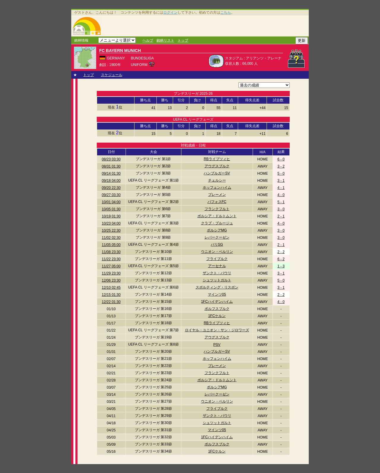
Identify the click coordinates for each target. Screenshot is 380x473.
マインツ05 (217, 294)
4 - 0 (280, 195)
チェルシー (217, 180)
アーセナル (217, 266)
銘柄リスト (165, 40)
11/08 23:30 (111, 252)
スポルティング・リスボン (217, 287)
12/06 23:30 (111, 280)
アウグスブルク (217, 166)
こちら (225, 12)
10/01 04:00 (111, 202)
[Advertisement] (205, 26)
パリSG (217, 244)
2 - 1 (280, 216)
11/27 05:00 (111, 266)
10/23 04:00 (111, 223)
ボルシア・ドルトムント (217, 216)
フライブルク (217, 259)
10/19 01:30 (111, 216)
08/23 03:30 (111, 159)
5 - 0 (280, 173)
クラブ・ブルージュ (217, 223)
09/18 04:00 (111, 181)
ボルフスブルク (217, 309)
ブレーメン (217, 195)
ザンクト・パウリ (217, 273)
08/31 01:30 (111, 166)
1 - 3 (280, 266)
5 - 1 (280, 202)
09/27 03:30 (111, 195)
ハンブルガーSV (217, 173)
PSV (216, 345)
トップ (183, 40)
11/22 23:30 (111, 259)
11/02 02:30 (111, 238)
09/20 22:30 (111, 188)
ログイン (170, 12)
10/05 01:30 (111, 209)
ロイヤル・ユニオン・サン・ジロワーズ (217, 330)
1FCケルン (217, 316)
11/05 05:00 (111, 245)
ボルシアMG (217, 230)
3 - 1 (280, 181)
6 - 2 (280, 259)
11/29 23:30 (111, 273)
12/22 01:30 (111, 302)
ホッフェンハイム (217, 187)
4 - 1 (280, 188)
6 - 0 (280, 159)
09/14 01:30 (111, 173)
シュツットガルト (217, 280)
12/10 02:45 (111, 288)
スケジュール (111, 75)
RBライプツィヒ (217, 159)
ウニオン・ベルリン (217, 252)
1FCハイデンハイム (217, 301)
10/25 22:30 (111, 230)
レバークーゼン (217, 237)
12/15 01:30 (111, 295)
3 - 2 (280, 166)
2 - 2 (280, 252)
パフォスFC (217, 202)
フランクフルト (217, 209)
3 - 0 (280, 209)
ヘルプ (147, 40)
